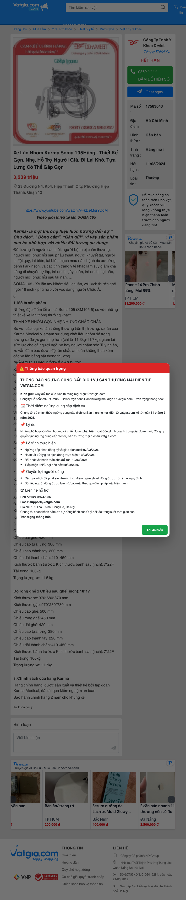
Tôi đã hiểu (155, 530)
